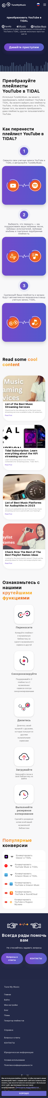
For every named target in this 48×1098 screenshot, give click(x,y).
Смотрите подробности (27, 1088)
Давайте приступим (24, 47)
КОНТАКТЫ (36, 958)
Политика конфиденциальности (18, 1065)
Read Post (8, 415)
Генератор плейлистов (14, 1021)
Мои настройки (11, 1005)
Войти (7, 1000)
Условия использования (14, 1060)
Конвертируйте (42, 856)
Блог (6, 1010)
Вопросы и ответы (12, 958)
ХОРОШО (24, 1093)
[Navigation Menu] (44, 5)
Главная (7, 995)
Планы (7, 1015)
